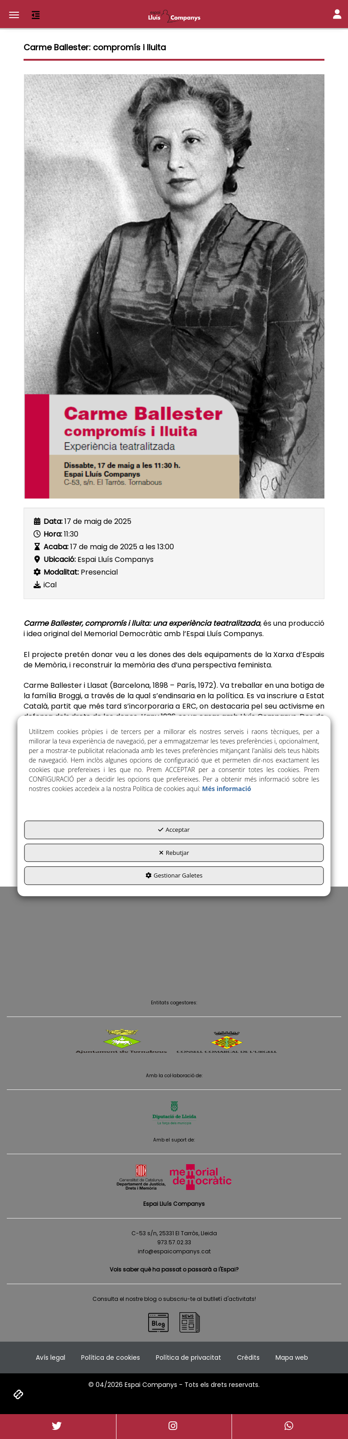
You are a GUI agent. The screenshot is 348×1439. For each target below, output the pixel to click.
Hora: (53, 534)
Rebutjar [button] (174, 853)
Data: (53, 522)
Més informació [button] (226, 788)
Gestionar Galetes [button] (174, 875)
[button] (174, 16)
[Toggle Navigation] (337, 15)
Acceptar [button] (173, 829)
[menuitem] (50, 1357)
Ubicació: (60, 560)
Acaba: (56, 547)
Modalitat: (61, 572)
